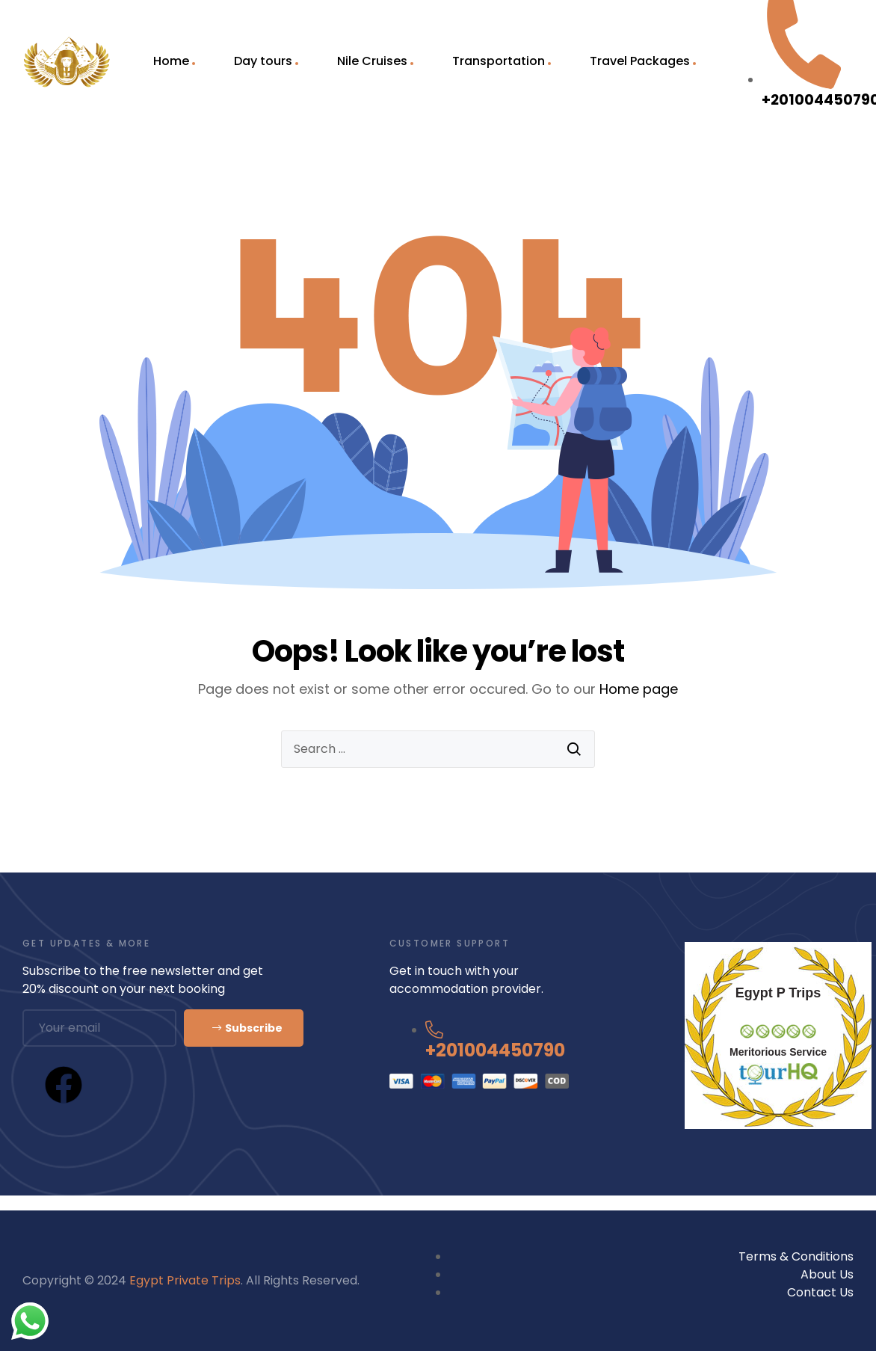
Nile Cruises (372, 61)
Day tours (263, 61)
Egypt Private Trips (185, 1280)
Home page (638, 689)
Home (171, 61)
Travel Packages (640, 61)
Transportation (498, 61)
